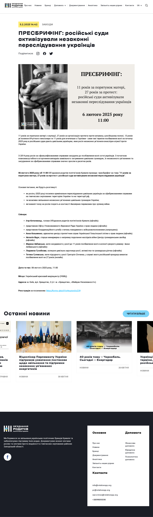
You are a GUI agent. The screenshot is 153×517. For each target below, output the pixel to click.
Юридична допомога (130, 451)
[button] (59, 5)
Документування (77, 5)
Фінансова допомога (130, 444)
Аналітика (92, 5)
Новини (38, 5)
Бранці (48, 5)
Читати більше (136, 313)
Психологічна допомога (131, 458)
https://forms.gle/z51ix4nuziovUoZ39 (63, 290)
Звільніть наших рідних (111, 5)
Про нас (28, 5)
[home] (14, 5)
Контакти (129, 5)
